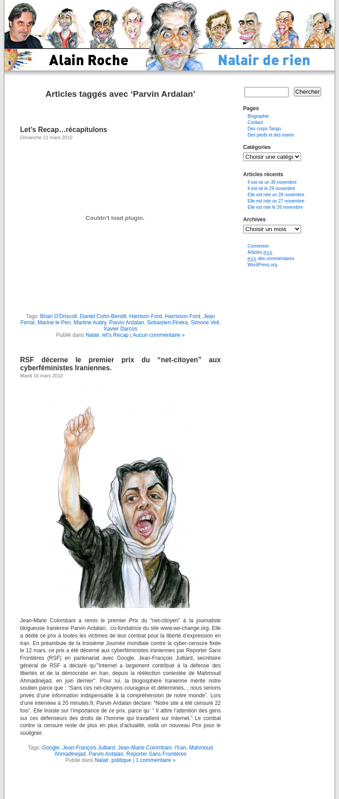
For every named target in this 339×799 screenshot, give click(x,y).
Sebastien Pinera (167, 322)
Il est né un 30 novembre (272, 182)
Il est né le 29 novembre (271, 188)
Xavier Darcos (120, 329)
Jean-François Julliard (88, 748)
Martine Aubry (90, 322)
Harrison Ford (145, 316)
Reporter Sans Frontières (156, 754)
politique (122, 760)
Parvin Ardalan (126, 322)
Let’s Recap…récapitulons (63, 129)
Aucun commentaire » (158, 335)
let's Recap (115, 335)
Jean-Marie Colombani (145, 748)
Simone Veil (205, 322)
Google (51, 748)
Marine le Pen (53, 322)
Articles (260, 252)
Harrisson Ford (182, 316)
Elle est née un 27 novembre (276, 201)
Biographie (258, 116)
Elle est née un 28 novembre (276, 194)
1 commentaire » (155, 760)
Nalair (92, 335)
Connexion (258, 246)
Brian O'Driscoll (58, 316)
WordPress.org (262, 264)
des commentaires (271, 258)
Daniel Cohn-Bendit (103, 316)
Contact (255, 122)
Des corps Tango (264, 128)
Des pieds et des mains (271, 134)
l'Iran (180, 748)
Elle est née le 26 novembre (275, 207)
